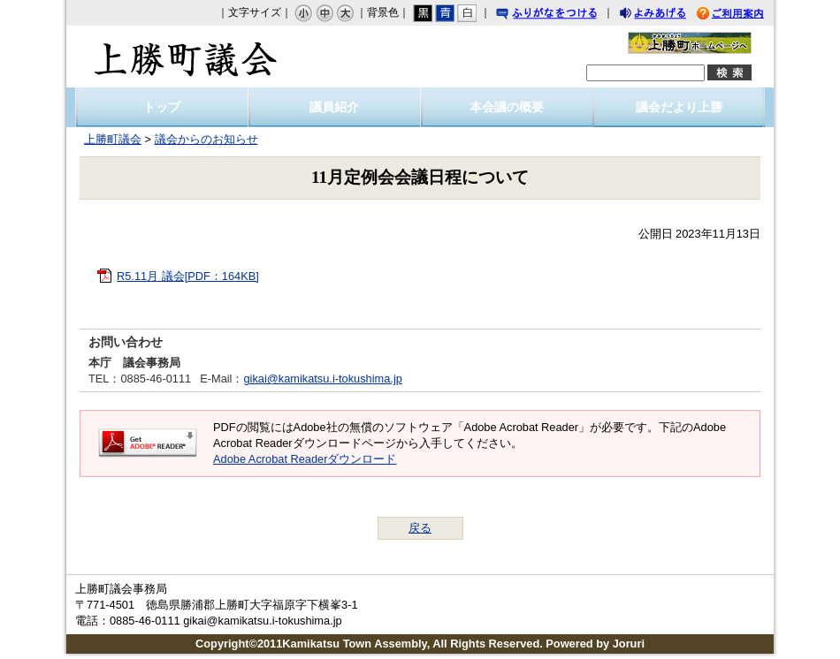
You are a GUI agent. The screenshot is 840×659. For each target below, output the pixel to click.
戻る (420, 527)
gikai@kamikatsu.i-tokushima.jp (322, 378)
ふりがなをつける (563, 15)
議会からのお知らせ (206, 139)
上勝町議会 (185, 56)
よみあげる (668, 15)
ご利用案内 (743, 15)
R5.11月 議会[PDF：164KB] (188, 276)
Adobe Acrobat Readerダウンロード (304, 459)
